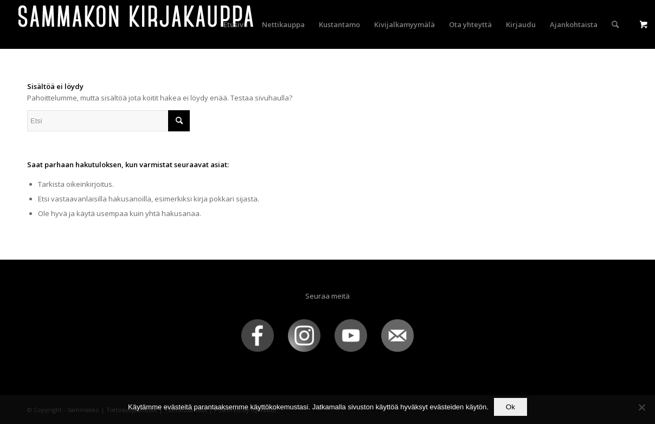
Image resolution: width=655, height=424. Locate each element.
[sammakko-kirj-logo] (136, 24)
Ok (510, 407)
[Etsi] (615, 24)
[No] (641, 407)
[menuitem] (235, 24)
